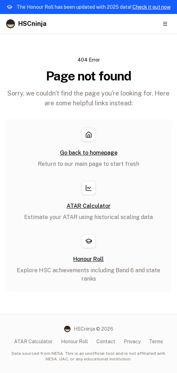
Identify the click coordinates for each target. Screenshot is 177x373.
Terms (156, 341)
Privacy (132, 341)
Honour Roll (74, 341)
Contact (105, 341)
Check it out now (151, 7)
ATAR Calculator (33, 341)
